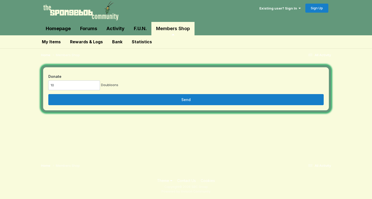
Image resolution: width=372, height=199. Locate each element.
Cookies (208, 180)
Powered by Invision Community (186, 191)
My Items (51, 41)
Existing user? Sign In (280, 8)
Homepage (58, 28)
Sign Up (317, 8)
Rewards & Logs (86, 41)
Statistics (142, 41)
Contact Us (186, 180)
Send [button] (186, 99)
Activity (115, 28)
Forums (88, 28)
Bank (117, 41)
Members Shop (173, 30)
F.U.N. (140, 28)
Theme (164, 180)
